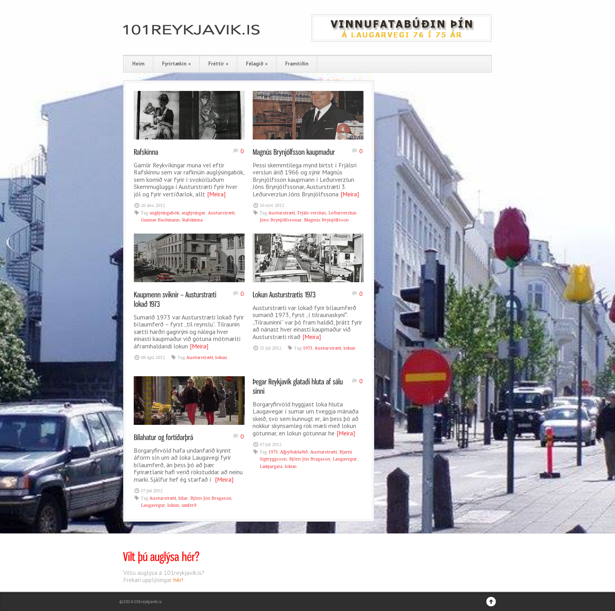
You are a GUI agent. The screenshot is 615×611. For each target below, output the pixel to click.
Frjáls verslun (311, 213)
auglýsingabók (164, 213)
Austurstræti (221, 213)
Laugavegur (153, 505)
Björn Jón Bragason (210, 498)
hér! (178, 580)
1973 (307, 348)
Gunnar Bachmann (160, 220)
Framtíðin (296, 63)
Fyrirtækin (176, 63)
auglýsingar (194, 213)
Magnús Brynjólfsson (326, 220)
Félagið (256, 63)
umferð (189, 505)
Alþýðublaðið (294, 452)
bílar (183, 498)
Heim (138, 63)
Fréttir (218, 63)
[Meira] (216, 194)
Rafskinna (192, 220)
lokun (221, 357)
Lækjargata (271, 466)
